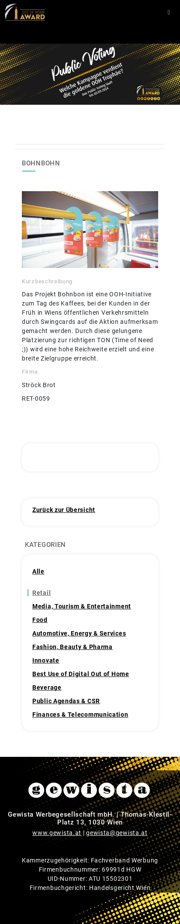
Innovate (45, 660)
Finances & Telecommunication (80, 714)
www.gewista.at (56, 832)
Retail (41, 592)
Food (40, 619)
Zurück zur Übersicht (63, 509)
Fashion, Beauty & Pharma (72, 646)
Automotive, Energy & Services (79, 633)
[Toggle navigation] (169, 12)
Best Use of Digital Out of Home (80, 673)
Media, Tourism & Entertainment (81, 606)
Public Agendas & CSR (66, 700)
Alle (38, 571)
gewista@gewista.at (117, 832)
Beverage (47, 687)
